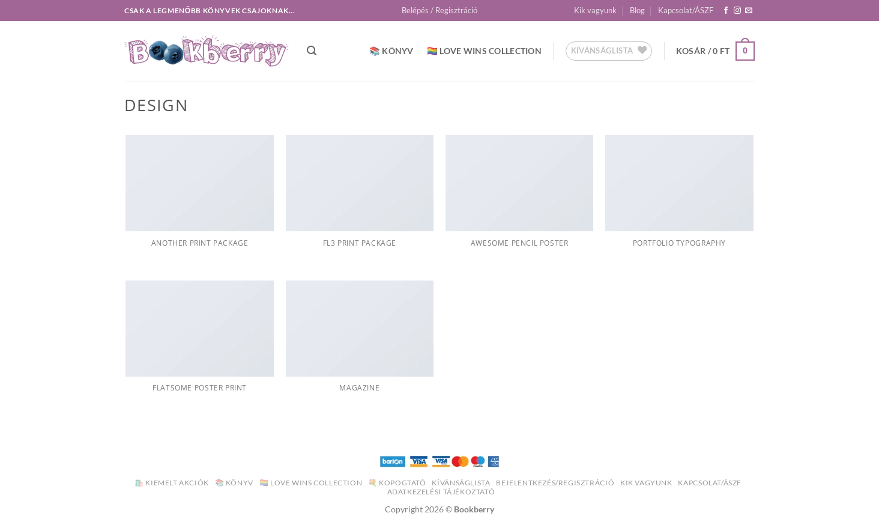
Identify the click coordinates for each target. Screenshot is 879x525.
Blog (637, 10)
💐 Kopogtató (397, 482)
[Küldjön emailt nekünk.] (748, 11)
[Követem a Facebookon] (725, 11)
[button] (439, 10)
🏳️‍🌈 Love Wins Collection (484, 51)
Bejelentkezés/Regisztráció (555, 482)
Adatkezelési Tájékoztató (441, 491)
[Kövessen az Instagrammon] (737, 11)
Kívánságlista (461, 482)
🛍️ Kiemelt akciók (171, 482)
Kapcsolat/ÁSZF (685, 10)
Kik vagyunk (595, 10)
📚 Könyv (391, 51)
